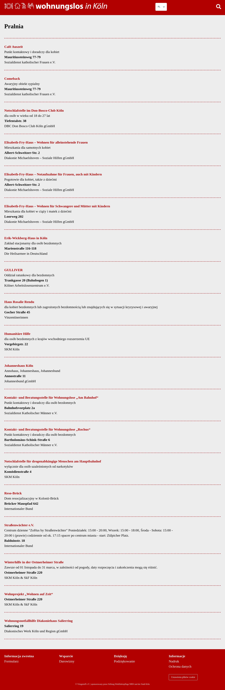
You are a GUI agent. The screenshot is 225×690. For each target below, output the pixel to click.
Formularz (11, 661)
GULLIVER (13, 270)
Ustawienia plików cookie (183, 677)
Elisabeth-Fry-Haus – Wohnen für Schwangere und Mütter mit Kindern (57, 206)
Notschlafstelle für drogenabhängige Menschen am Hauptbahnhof (52, 461)
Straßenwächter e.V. (19, 525)
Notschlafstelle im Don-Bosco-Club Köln (34, 110)
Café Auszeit (13, 47)
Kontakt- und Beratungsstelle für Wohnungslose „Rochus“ (47, 429)
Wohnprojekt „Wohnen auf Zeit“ (28, 594)
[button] (218, 6)
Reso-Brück (13, 493)
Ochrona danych (180, 666)
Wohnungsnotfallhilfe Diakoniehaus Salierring (38, 621)
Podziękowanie (124, 661)
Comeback (12, 78)
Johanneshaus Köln (18, 365)
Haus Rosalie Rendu (19, 302)
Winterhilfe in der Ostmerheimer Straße (34, 562)
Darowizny (66, 661)
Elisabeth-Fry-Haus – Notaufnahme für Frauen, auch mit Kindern (53, 174)
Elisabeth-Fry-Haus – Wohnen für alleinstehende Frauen (46, 142)
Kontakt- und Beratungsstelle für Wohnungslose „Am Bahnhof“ (51, 397)
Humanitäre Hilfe (17, 334)
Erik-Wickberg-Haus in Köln (25, 238)
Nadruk (174, 661)
